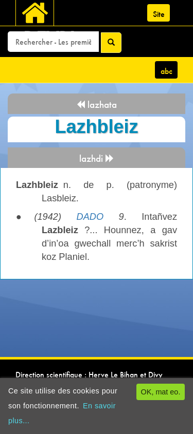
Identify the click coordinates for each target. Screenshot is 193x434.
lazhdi (96, 158)
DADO (90, 217)
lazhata (96, 104)
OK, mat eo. (161, 392)
